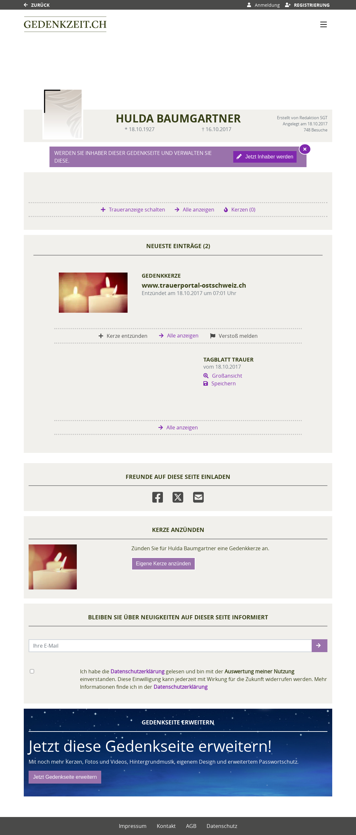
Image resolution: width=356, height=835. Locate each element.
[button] (319, 645)
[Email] (198, 496)
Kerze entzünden (123, 335)
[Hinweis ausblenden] (305, 149)
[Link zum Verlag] (65, 24)
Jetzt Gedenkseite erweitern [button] (65, 777)
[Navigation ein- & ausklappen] (323, 24)
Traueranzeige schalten (133, 209)
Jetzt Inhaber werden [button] (264, 156)
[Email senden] (170, 645)
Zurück (36, 5)
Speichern (219, 383)
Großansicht (222, 375)
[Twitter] (178, 496)
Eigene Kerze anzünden (163, 563)
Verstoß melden (234, 335)
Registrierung (307, 5)
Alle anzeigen (194, 209)
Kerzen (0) (239, 209)
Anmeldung (263, 5)
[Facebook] (157, 496)
